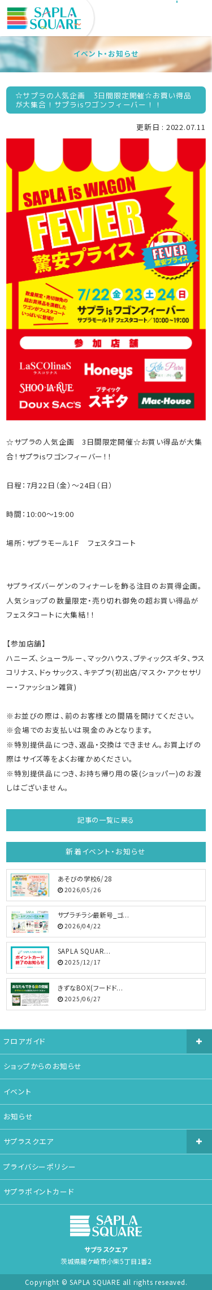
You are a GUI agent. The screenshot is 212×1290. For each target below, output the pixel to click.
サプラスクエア (28, 1141)
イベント (17, 1091)
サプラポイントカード (38, 1191)
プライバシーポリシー (39, 1166)
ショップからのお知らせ (42, 1066)
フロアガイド (24, 1041)
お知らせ (18, 1116)
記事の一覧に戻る (106, 819)
